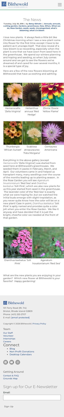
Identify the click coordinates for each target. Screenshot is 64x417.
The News (32, 19)
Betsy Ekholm (35, 24)
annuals (56, 24)
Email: (6, 392)
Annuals (48, 24)
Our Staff (8, 333)
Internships (9, 338)
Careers (7, 341)
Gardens (22, 26)
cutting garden (10, 26)
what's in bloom (37, 30)
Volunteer (8, 335)
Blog (12, 348)
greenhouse (33, 26)
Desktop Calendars (21, 354)
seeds (26, 28)
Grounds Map (10, 378)
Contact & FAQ (11, 375)
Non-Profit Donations (22, 351)
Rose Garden (16, 28)
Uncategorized (43, 28)
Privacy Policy (39, 323)
